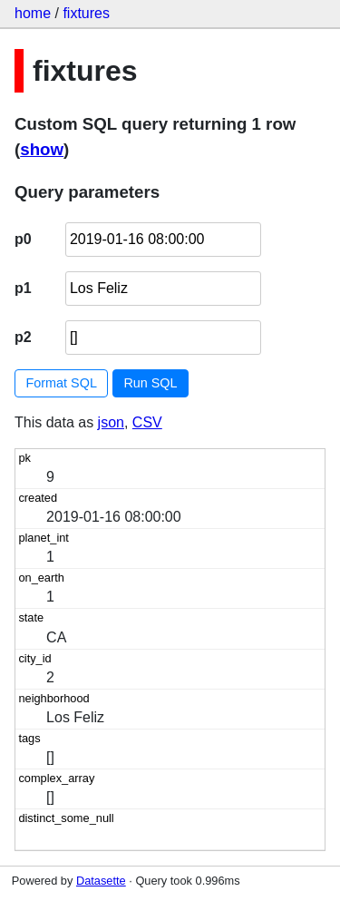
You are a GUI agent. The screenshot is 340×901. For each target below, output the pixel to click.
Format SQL (61, 383)
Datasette (101, 880)
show (41, 149)
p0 (23, 239)
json (111, 422)
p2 (23, 337)
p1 (23, 288)
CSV (147, 422)
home (33, 13)
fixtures (86, 13)
